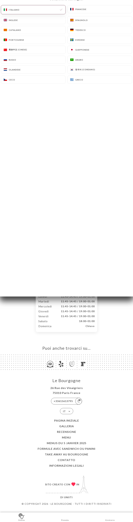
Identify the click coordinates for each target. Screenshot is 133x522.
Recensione (66, 435)
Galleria (66, 429)
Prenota (65, 517)
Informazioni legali (66, 469)
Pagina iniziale (66, 424)
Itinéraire (110, 517)
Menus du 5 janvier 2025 (66, 446)
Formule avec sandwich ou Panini (66, 452)
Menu (66, 441)
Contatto (66, 463)
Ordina (21, 517)
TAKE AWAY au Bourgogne (66, 458)
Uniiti (68, 500)
